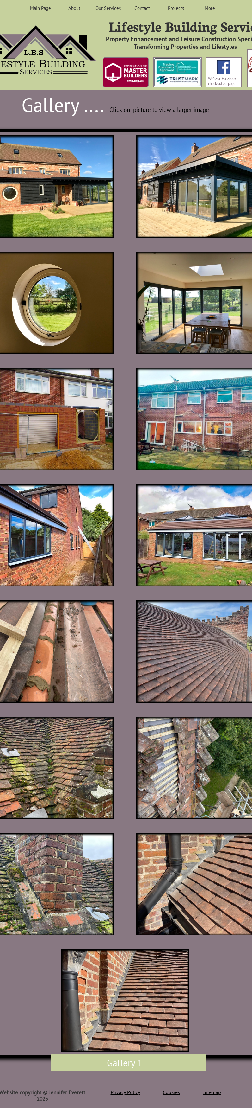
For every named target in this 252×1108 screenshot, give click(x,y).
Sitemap (212, 1092)
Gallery (121, 1062)
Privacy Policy (125, 1092)
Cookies (171, 1092)
